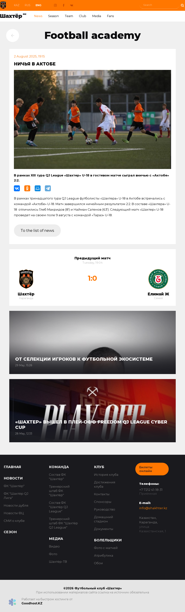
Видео (54, 546)
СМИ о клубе (14, 521)
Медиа (56, 539)
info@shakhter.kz (153, 508)
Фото (53, 554)
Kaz (16, 5)
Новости (13, 478)
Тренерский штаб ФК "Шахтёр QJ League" (63, 523)
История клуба (106, 474)
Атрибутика (103, 555)
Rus (27, 5)
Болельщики (108, 540)
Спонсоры (102, 502)
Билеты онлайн (145, 469)
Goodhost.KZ (32, 603)
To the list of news (38, 230)
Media (96, 16)
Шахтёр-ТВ (58, 561)
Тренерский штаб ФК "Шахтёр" (59, 491)
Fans (110, 16)
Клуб (99, 467)
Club (82, 16)
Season (53, 16)
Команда (59, 467)
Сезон (10, 532)
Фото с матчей (106, 548)
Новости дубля (16, 505)
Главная (12, 467)
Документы (103, 529)
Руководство (104, 509)
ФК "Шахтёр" (14, 486)
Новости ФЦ (14, 513)
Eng (38, 5)
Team (69, 16)
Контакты (102, 494)
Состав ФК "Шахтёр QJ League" (58, 507)
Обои (98, 563)
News (38, 16)
